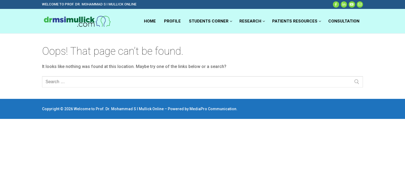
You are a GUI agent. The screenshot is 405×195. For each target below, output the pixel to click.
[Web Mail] (360, 4)
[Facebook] (336, 4)
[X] (344, 4)
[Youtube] (352, 4)
